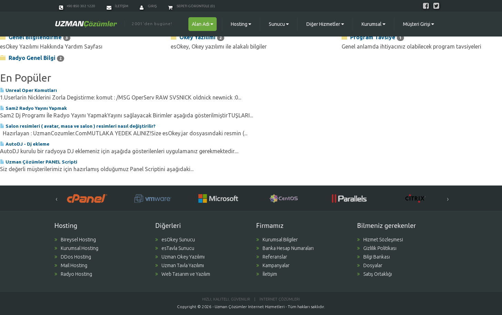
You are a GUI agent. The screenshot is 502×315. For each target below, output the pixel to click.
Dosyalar (369, 265)
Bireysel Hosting (75, 239)
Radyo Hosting (73, 274)
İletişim (266, 274)
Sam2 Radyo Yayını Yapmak (33, 108)
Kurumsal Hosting (76, 248)
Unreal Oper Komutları (28, 90)
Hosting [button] (241, 24)
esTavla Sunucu (174, 248)
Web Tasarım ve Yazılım (182, 274)
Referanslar (271, 257)
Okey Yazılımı (197, 37)
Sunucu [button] (279, 24)
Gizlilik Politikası (376, 248)
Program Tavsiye (373, 37)
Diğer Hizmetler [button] (325, 24)
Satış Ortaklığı (374, 274)
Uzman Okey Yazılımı (180, 257)
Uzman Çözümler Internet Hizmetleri (250, 306)
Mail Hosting (71, 265)
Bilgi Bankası (373, 257)
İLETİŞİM (117, 6)
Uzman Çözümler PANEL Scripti (38, 162)
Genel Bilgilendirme (35, 37)
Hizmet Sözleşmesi (380, 239)
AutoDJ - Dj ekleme (24, 144)
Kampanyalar (272, 265)
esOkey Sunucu (175, 239)
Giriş (148, 6)
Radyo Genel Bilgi (32, 58)
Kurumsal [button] (373, 24)
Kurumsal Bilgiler (277, 239)
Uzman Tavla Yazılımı (179, 265)
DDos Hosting (73, 257)
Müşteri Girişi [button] (418, 24)
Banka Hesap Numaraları (285, 248)
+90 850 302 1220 (77, 6)
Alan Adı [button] (202, 24)
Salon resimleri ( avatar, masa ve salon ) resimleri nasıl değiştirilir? (78, 126)
